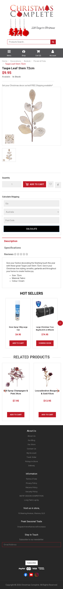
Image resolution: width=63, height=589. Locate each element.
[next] (60, 323)
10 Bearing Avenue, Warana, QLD (31, 513)
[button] (50, 184)
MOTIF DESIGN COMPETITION (32, 496)
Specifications (12, 247)
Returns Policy (31, 487)
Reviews (16, 254)
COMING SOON (45, 343)
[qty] (12, 184)
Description (10, 241)
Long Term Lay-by (31, 500)
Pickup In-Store (31, 461)
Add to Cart (34, 184)
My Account (31, 453)
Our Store (31, 444)
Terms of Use (31, 479)
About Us (32, 436)
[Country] (31, 212)
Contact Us (31, 449)
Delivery (31, 466)
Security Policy (31, 492)
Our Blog (31, 440)
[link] (25, 575)
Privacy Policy (31, 483)
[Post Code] (31, 220)
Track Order (31, 457)
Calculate (31, 229)
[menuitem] (58, 185)
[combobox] (29, 42)
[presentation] (31, 553)
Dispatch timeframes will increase (31, 527)
